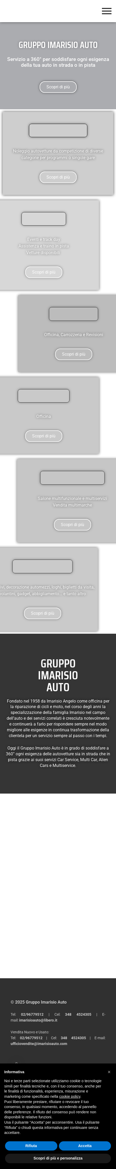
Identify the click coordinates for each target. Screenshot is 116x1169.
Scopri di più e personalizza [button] (57, 1158)
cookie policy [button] (69, 1096)
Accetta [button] (85, 1146)
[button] (109, 1072)
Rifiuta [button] (31, 1146)
